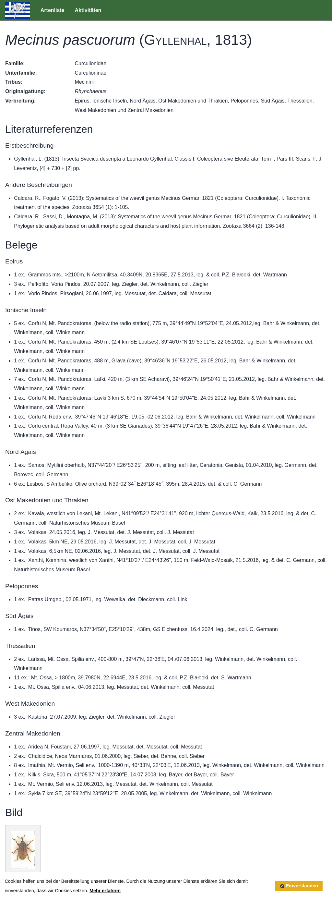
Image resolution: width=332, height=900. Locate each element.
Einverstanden (302, 885)
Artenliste (53, 10)
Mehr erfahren (105, 890)
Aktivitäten (88, 10)
